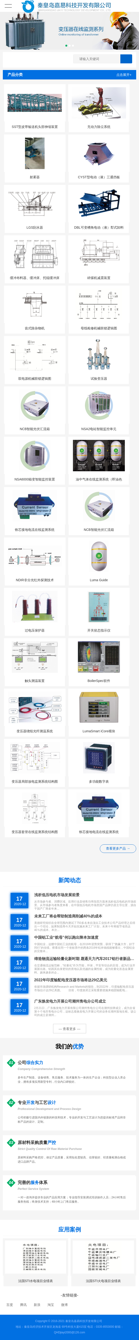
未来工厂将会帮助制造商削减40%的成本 (68, 916)
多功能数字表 (99, 781)
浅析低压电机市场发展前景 (57, 895)
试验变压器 (99, 378)
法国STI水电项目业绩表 (35, 1281)
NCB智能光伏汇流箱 (35, 429)
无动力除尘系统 (98, 127)
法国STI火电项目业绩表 (103, 1281)
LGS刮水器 (34, 227)
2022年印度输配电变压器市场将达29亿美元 (70, 980)
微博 (64, 1305)
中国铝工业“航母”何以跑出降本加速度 (66, 937)
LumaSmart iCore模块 (99, 731)
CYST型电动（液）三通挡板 (99, 177)
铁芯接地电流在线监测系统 (35, 530)
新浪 (37, 1305)
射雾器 (35, 177)
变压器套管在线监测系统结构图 (35, 832)
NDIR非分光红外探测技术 (35, 580)
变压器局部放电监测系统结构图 (35, 781)
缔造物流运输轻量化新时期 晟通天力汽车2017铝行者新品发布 (85, 959)
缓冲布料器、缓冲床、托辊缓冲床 (34, 278)
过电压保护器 (35, 630)
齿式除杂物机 (35, 328)
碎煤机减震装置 (98, 278)
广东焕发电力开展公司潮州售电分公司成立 (70, 1001)
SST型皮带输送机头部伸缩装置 (35, 127)
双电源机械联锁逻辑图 (34, 378)
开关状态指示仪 (98, 630)
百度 (9, 1305)
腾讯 (23, 1305)
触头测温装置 (35, 681)
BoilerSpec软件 (99, 681)
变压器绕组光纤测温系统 (35, 731)
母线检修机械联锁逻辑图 (99, 328)
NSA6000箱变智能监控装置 (35, 479)
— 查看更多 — (69, 1029)
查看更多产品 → (118, 848)
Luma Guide (99, 580)
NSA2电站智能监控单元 (99, 429)
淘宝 (50, 1305)
